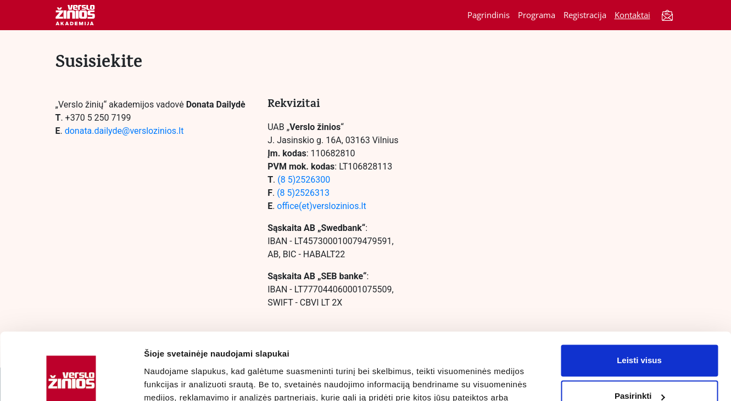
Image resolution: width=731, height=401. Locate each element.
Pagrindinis (488, 14)
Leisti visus (639, 298)
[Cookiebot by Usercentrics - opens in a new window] (71, 379)
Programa (536, 14)
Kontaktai (632, 14)
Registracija (584, 14)
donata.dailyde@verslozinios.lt (125, 131)
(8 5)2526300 (303, 179)
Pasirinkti (640, 334)
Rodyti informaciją (180, 379)
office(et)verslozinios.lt (321, 206)
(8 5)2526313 (303, 193)
